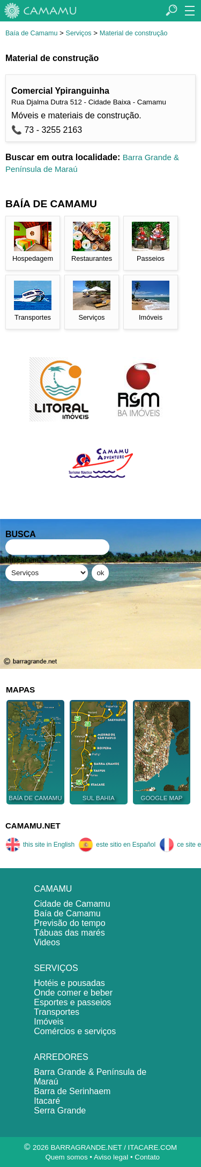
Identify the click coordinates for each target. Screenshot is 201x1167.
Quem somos (66, 1157)
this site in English (40, 844)
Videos (47, 942)
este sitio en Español (116, 844)
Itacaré (47, 1100)
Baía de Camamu (31, 33)
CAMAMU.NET (33, 825)
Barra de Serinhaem (72, 1091)
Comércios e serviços (75, 1031)
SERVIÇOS (56, 968)
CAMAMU (53, 888)
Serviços (79, 33)
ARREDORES (61, 1056)
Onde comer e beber (73, 992)
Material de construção (134, 33)
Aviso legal (111, 1157)
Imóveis (48, 1021)
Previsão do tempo (69, 923)
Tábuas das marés (69, 932)
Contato (147, 1157)
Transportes (56, 1012)
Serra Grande (60, 1110)
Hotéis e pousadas (69, 983)
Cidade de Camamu (72, 903)
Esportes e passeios (72, 1002)
